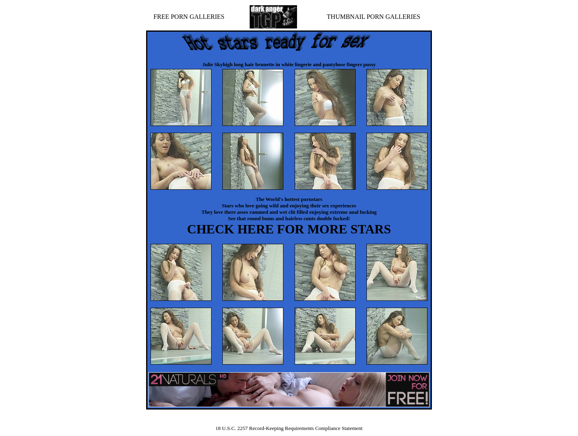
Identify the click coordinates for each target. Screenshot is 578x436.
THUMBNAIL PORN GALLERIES (373, 16)
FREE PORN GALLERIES (188, 16)
